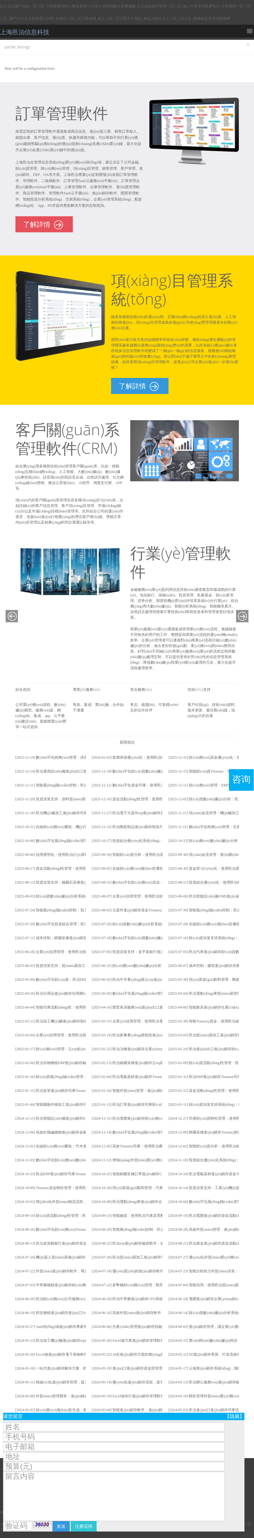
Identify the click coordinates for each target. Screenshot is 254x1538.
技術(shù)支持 (199, 689)
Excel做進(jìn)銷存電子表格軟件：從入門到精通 (75, 1354)
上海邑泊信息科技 (24, 32)
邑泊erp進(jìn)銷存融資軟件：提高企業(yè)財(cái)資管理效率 (161, 1243)
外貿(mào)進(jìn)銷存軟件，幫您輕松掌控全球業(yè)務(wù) (83, 1271)
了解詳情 (43, 225)
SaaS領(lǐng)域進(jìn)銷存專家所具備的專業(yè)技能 (77, 1327)
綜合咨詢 (22, 689)
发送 (61, 1526)
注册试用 (83, 1526)
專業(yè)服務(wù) (86, 689)
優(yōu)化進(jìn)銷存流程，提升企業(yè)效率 (148, 1382)
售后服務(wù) (141, 689)
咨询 (241, 779)
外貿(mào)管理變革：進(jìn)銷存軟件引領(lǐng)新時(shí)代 (82, 1396)
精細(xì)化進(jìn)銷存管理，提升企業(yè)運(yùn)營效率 (80, 1382)
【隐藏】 (234, 1416)
